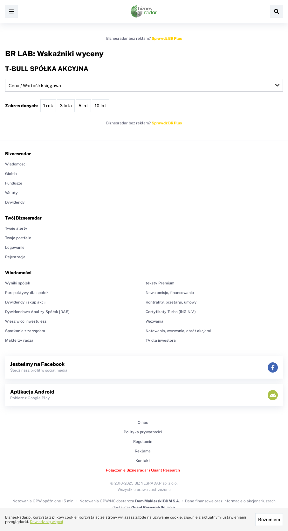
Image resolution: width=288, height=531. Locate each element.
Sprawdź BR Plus (167, 38)
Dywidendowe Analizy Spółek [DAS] (37, 312)
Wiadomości (15, 164)
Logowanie (14, 247)
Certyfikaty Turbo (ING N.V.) (171, 312)
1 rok (48, 105)
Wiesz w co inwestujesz (25, 321)
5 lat (83, 105)
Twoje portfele (18, 238)
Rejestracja (15, 257)
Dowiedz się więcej (46, 522)
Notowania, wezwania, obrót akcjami (178, 331)
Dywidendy (15, 202)
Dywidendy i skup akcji (25, 302)
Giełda (11, 173)
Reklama (143, 451)
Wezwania (154, 321)
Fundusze (13, 183)
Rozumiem (269, 519)
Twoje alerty (16, 228)
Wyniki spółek (17, 283)
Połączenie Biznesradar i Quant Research (143, 470)
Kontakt (142, 460)
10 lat (100, 105)
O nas (143, 422)
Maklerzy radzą (19, 340)
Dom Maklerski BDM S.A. (157, 501)
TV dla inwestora (161, 340)
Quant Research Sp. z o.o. (153, 507)
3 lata (66, 105)
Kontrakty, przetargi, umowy (171, 302)
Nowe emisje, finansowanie (170, 292)
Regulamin (142, 441)
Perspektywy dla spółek (27, 292)
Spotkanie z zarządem (25, 331)
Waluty (11, 193)
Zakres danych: (21, 105)
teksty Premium (160, 283)
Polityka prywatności (143, 432)
